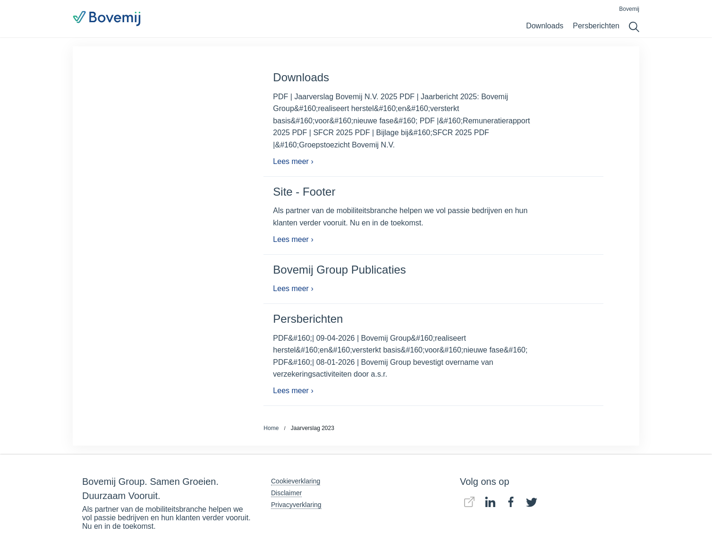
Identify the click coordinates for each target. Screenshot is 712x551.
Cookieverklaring (295, 481)
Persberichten (596, 26)
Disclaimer (286, 493)
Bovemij (629, 9)
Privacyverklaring (296, 504)
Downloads (544, 26)
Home (271, 428)
